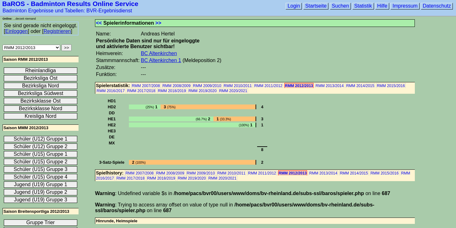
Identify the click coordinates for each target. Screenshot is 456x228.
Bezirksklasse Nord (40, 108)
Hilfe (382, 6)
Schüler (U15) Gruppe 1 (40, 154)
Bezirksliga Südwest (40, 93)
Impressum (404, 6)
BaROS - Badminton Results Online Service (70, 3)
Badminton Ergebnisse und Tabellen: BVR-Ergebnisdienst (67, 10)
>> (158, 23)
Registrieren (57, 31)
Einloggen (16, 31)
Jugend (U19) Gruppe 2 (40, 192)
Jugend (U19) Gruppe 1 (40, 184)
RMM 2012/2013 (299, 86)
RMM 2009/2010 (207, 86)
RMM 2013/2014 (329, 86)
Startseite (316, 6)
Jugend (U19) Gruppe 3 (40, 199)
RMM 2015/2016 (391, 86)
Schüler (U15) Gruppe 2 (40, 161)
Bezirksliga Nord (40, 85)
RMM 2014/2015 (360, 86)
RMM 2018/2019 (172, 91)
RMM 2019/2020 (202, 91)
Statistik (363, 6)
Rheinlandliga (40, 70)
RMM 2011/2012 (268, 86)
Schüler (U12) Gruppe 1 (40, 139)
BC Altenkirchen (159, 53)
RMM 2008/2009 (176, 86)
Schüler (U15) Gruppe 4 (40, 177)
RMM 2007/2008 (146, 86)
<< (99, 23)
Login (294, 6)
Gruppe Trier (40, 222)
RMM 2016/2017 (111, 91)
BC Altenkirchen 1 (161, 60)
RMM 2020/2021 (233, 91)
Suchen (340, 6)
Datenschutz (437, 6)
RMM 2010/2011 (238, 86)
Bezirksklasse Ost (40, 101)
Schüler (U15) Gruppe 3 (40, 169)
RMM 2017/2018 (141, 91)
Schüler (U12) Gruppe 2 (40, 146)
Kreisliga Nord (40, 116)
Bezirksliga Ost (41, 78)
